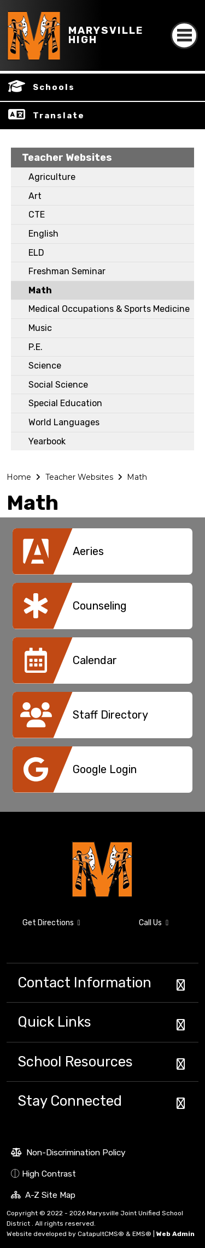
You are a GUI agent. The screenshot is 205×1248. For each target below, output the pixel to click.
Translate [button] (59, 115)
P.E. (35, 347)
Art (35, 196)
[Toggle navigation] (184, 26)
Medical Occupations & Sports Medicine (109, 309)
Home (19, 477)
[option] (102, 555)
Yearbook (47, 441)
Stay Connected (69, 1101)
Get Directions (43, 927)
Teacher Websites (67, 158)
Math (40, 290)
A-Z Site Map (43, 1196)
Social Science (58, 384)
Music (40, 328)
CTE (36, 214)
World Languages (63, 422)
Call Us (139, 924)
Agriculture (51, 177)
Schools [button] (54, 87)
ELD (36, 253)
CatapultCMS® (101, 1234)
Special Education (65, 403)
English (43, 233)
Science (44, 365)
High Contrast (49, 1173)
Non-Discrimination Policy (68, 1153)
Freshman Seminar (67, 271)
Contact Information (84, 982)
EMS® (141, 1234)
